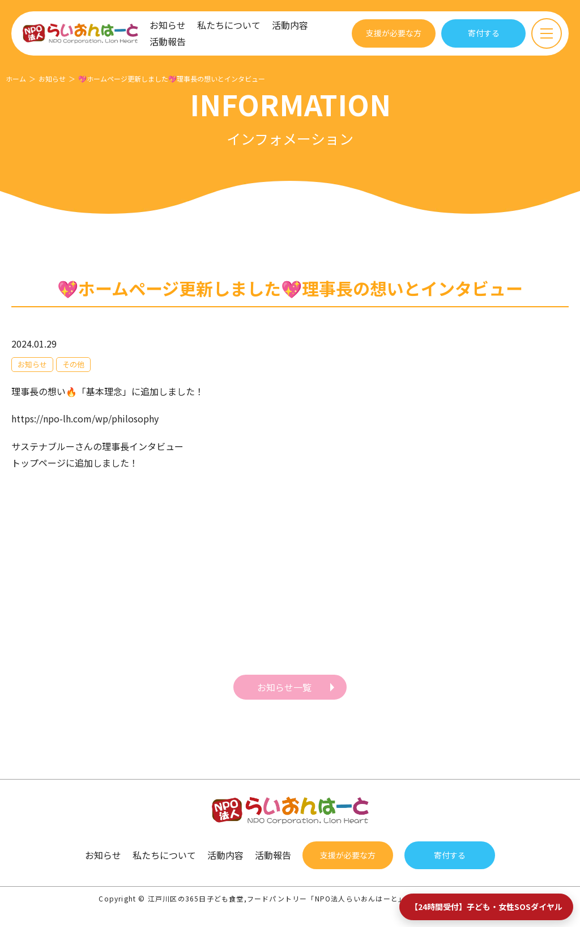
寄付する (484, 33)
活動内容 (290, 25)
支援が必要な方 (393, 33)
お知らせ (168, 25)
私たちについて (229, 25)
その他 (73, 364)
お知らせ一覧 (284, 687)
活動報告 (168, 41)
